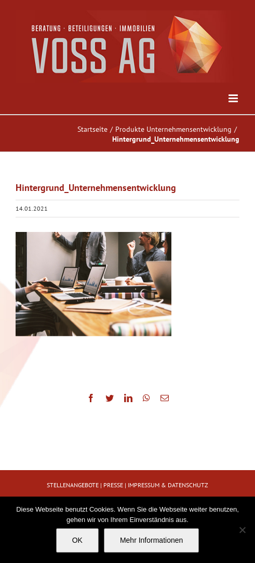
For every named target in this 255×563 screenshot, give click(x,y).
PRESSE (113, 485)
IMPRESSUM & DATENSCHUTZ (168, 485)
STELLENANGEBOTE (73, 485)
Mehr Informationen (151, 540)
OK (77, 540)
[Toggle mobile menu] (234, 98)
